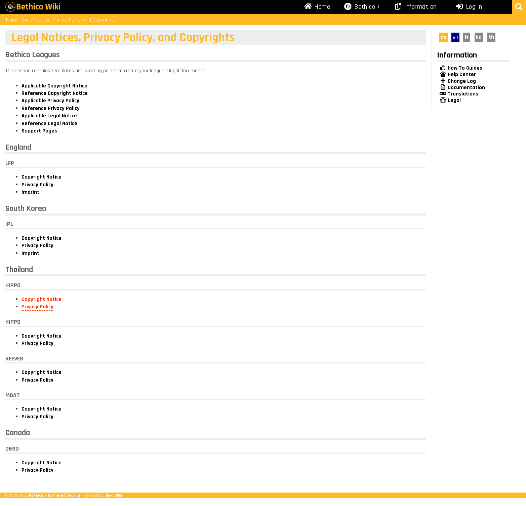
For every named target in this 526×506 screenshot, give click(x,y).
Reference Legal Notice (49, 123)
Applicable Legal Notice (49, 115)
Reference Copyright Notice (55, 93)
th (491, 37)
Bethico (36, 495)
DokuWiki (114, 495)
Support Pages (39, 130)
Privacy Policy (37, 184)
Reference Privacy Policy (51, 108)
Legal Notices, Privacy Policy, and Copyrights (69, 20)
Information (415, 6)
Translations (459, 94)
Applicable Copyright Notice (54, 85)
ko (479, 37)
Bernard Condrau (64, 495)
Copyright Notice (42, 177)
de (444, 37)
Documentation (462, 87)
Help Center (458, 74)
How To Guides (461, 68)
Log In (468, 6)
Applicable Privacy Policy (50, 100)
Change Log (458, 81)
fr (466, 37)
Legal (450, 100)
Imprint (30, 192)
